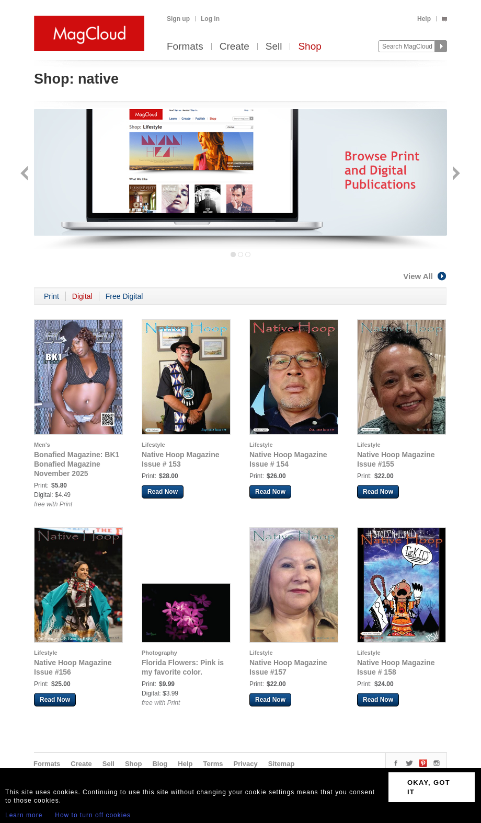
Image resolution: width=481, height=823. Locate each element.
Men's (42, 445)
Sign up (178, 18)
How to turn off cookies (93, 815)
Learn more (23, 815)
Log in (210, 18)
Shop (309, 47)
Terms (213, 764)
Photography (159, 653)
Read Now (162, 491)
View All (425, 276)
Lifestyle (153, 445)
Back (25, 174)
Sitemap (281, 764)
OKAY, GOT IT (428, 787)
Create (234, 47)
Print (51, 296)
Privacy (246, 764)
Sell (274, 47)
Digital (82, 296)
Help (424, 18)
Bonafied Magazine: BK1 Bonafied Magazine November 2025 (76, 464)
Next (455, 174)
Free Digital (124, 296)
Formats (185, 47)
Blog (159, 764)
